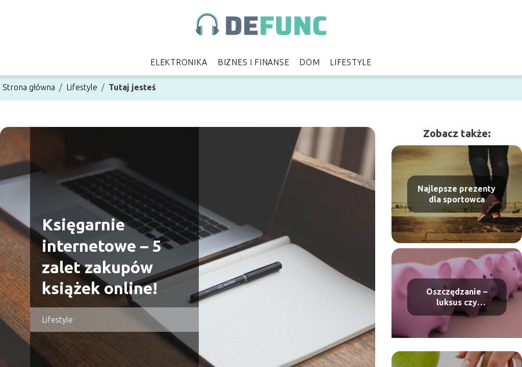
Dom (309, 62)
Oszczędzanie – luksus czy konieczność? (456, 297)
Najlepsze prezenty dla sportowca (456, 194)
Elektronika (178, 62)
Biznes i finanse (253, 62)
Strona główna (29, 87)
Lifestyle (350, 62)
